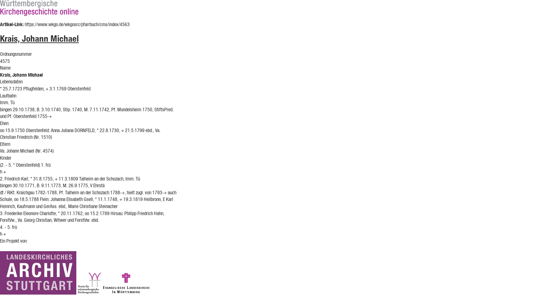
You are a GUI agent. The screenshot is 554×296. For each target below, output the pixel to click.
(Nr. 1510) (43, 137)
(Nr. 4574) (44, 151)
